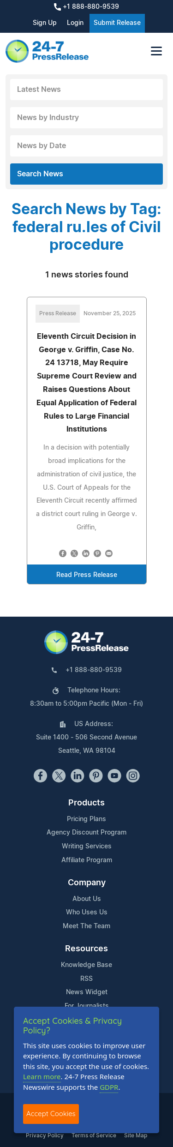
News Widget (86, 992)
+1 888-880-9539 (86, 7)
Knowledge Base (86, 965)
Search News (40, 174)
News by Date (41, 146)
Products (86, 803)
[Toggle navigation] (156, 51)
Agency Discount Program (86, 832)
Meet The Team (86, 926)
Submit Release (117, 23)
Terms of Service (94, 1135)
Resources (86, 949)
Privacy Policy (45, 1135)
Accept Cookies (51, 1113)
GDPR (109, 1087)
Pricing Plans (86, 819)
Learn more (42, 1076)
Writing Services (87, 846)
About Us (86, 899)
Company (87, 883)
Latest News (39, 89)
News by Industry (48, 117)
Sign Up (45, 23)
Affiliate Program (86, 860)
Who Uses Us (86, 912)
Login (75, 23)
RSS (86, 979)
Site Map (135, 1135)
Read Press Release (86, 575)
